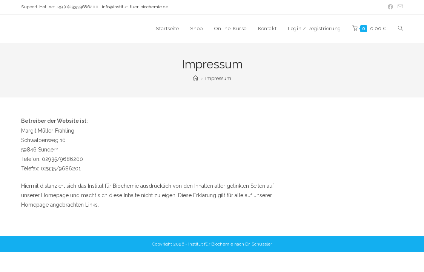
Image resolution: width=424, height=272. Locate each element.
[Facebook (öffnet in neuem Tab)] (390, 7)
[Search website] (400, 29)
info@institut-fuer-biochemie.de (135, 6)
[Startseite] (195, 78)
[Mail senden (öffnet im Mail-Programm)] (399, 7)
